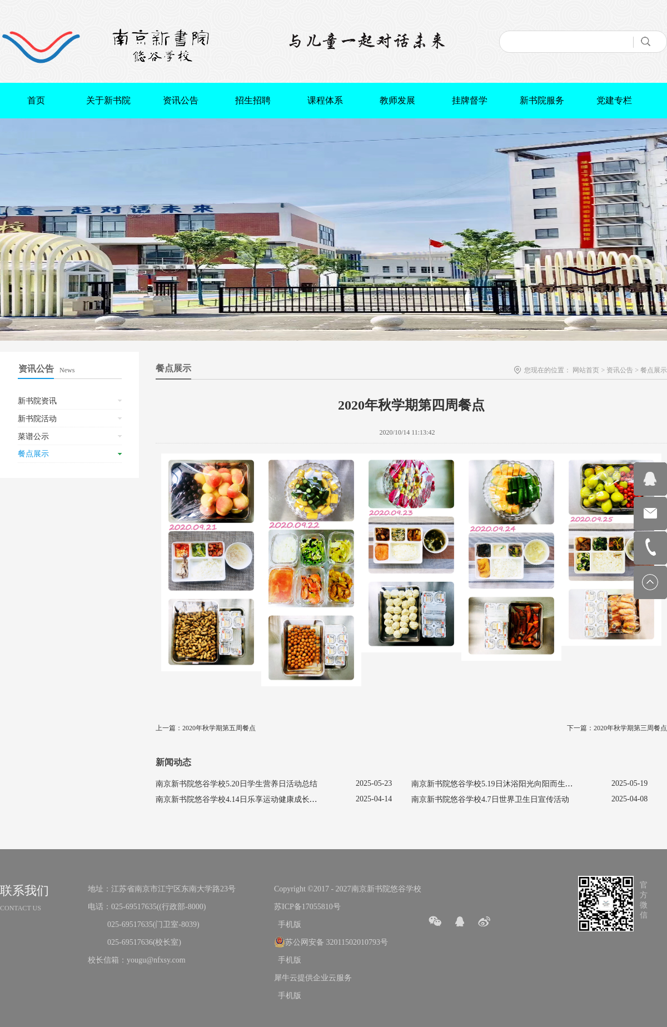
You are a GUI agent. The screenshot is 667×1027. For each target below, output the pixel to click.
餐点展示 (653, 370)
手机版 (287, 924)
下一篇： (617, 728)
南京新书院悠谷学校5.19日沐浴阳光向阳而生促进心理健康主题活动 (527, 784)
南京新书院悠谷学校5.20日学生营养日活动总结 (236, 784)
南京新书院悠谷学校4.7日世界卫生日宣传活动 (490, 799)
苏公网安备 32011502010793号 (336, 942)
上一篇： (206, 728)
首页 (36, 100)
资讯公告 (619, 370)
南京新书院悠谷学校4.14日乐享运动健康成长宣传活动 (248, 799)
